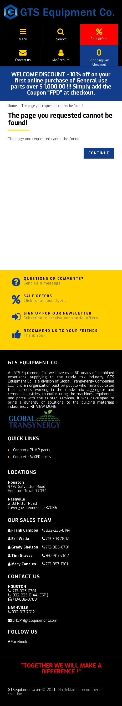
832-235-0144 (58, 530)
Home (12, 106)
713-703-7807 (57, 538)
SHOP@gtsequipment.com (34, 620)
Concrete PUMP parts (31, 450)
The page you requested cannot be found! (52, 106)
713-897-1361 (57, 564)
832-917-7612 (57, 555)
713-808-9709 (24, 599)
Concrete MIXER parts (32, 456)
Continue (98, 153)
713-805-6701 (57, 547)
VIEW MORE (43, 406)
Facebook (17, 641)
